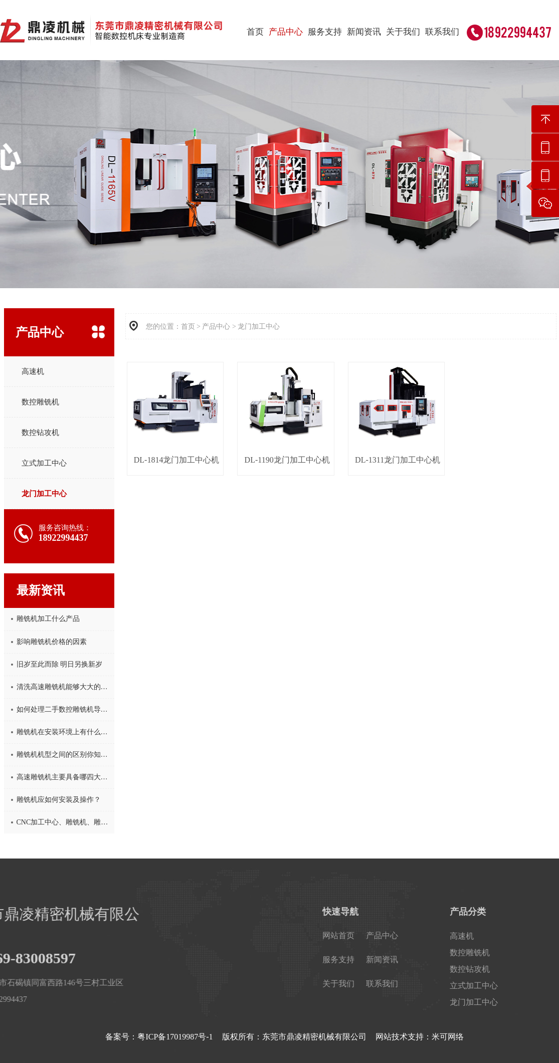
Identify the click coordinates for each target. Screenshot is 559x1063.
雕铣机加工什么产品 (48, 618)
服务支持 (325, 32)
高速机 (33, 371)
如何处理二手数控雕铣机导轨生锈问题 (65, 709)
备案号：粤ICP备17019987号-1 (159, 1036)
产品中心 (286, 32)
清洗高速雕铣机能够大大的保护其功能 (65, 687)
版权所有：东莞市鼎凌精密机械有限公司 (294, 1036)
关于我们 (403, 32)
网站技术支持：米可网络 (420, 1036)
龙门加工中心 (44, 494)
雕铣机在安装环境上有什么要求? (65, 732)
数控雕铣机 (40, 402)
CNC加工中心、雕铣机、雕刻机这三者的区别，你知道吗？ (65, 822)
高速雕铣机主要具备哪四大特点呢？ (65, 777)
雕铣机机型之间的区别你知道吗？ (65, 754)
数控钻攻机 (40, 433)
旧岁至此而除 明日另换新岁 (60, 664)
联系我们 (442, 32)
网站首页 (482, 935)
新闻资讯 (364, 32)
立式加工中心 (44, 463)
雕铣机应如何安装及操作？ (59, 799)
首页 (255, 32)
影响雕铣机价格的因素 (52, 642)
